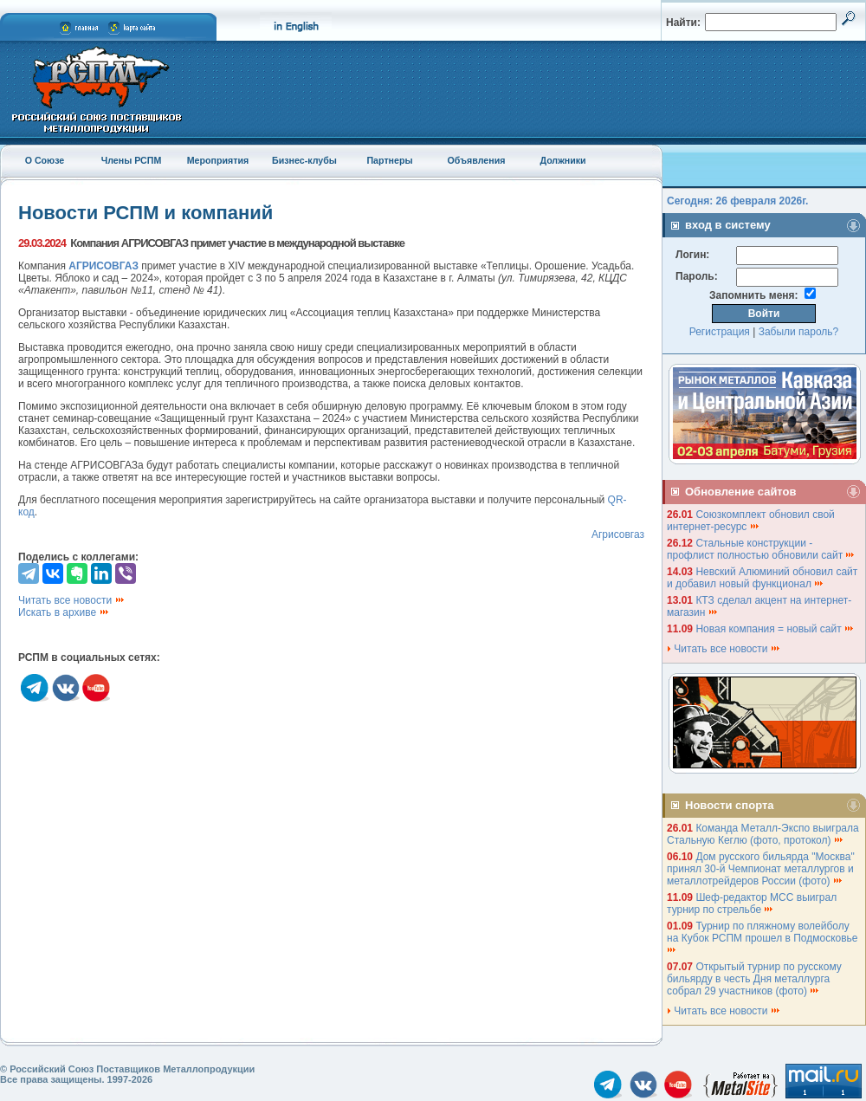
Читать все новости (72, 600)
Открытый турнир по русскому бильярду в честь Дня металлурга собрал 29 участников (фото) (754, 979)
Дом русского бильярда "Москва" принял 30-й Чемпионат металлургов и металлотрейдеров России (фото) (761, 869)
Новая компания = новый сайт (775, 629)
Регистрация (719, 332)
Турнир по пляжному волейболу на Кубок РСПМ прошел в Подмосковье (764, 937)
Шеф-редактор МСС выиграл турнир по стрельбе (752, 903)
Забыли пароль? (799, 332)
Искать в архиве (64, 612)
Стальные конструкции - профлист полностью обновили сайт (761, 549)
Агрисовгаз (617, 534)
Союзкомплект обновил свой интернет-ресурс (751, 520)
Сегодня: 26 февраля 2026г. (737, 201)
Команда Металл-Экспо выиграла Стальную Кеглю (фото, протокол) (763, 834)
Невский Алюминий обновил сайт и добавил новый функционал (762, 578)
